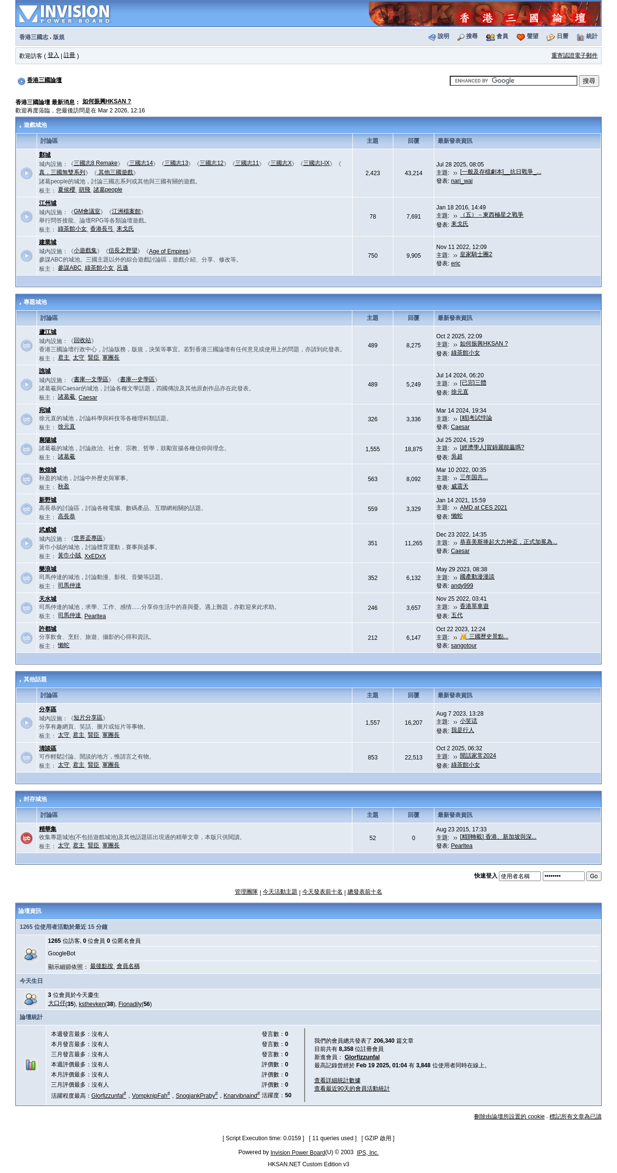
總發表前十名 (365, 891)
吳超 (457, 456)
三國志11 (247, 163)
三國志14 (141, 163)
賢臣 (93, 357)
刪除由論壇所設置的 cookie (509, 1116)
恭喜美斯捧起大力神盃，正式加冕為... (508, 541)
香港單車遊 (474, 606)
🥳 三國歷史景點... (484, 636)
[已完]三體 (473, 382)
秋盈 (63, 486)
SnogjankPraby (197, 1095)
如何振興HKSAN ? (106, 101)
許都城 (47, 628)
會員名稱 (128, 966)
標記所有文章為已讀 (576, 1116)
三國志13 (176, 163)
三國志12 (211, 163)
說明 (443, 36)
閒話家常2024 (478, 755)
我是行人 (462, 730)
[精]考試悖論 (476, 417)
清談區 (47, 748)
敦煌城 (47, 470)
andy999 (462, 585)
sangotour (464, 645)
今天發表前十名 (322, 891)
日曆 (562, 36)
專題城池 (35, 302)
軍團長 (111, 357)
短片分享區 (88, 717)
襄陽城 (47, 440)
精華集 (47, 829)
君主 (63, 357)
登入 (53, 55)
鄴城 (45, 155)
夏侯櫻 (66, 189)
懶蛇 (457, 515)
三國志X (281, 163)
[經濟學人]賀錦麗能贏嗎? (492, 447)
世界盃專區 (88, 538)
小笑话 (468, 721)
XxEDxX (95, 556)
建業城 (47, 242)
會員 (502, 36)
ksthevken (92, 1004)
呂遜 (122, 267)
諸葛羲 (66, 396)
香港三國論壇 (44, 80)
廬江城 (47, 332)
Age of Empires (168, 251)
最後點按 (101, 966)
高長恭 (66, 516)
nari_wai (462, 181)
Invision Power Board (297, 1152)
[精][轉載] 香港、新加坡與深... (498, 836)
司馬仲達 (69, 585)
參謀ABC (69, 267)
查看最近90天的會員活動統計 (352, 1088)
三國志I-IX (316, 163)
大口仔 (57, 1003)
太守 (78, 357)
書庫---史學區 (137, 379)
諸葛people (108, 189)
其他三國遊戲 (115, 172)
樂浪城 (47, 569)
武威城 (47, 529)
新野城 (47, 500)
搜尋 (472, 36)
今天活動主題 (280, 891)
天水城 (47, 598)
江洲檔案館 (126, 211)
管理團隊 (246, 891)
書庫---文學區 (91, 379)
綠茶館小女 (72, 228)
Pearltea (95, 616)
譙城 (45, 371)
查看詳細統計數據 (337, 1080)
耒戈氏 (125, 228)
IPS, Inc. (367, 1152)
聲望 (532, 36)
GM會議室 (87, 211)
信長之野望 (122, 250)
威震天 (460, 486)
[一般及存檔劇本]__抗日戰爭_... (500, 171)
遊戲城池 (35, 125)
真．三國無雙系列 (62, 172)
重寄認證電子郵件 (574, 55)
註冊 (69, 55)
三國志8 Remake (96, 163)
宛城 (45, 410)
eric (455, 263)
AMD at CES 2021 (483, 507)
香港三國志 (33, 37)
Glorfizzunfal (109, 1095)
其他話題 (35, 679)
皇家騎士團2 (476, 254)
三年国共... (474, 477)
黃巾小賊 (69, 555)
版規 (59, 37)
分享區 (47, 709)
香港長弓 (101, 228)
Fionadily (130, 1004)
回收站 (82, 340)
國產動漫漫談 (477, 576)
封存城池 (35, 799)
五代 (457, 615)
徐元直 (460, 391)
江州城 (47, 203)
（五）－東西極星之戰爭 (491, 214)
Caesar (88, 397)
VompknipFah (151, 1095)
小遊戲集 (85, 250)
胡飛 (84, 189)
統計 (592, 36)
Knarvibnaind (242, 1095)
